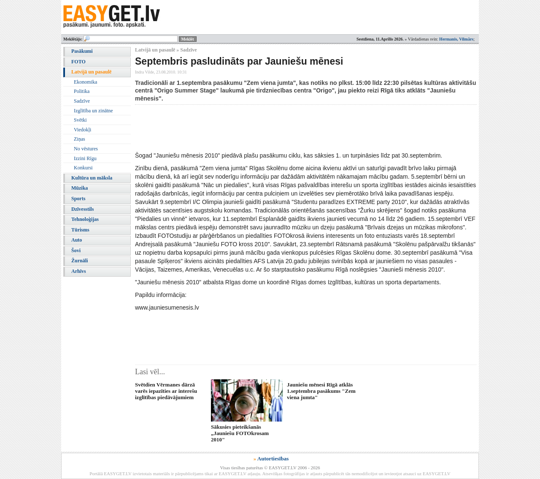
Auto (76, 240)
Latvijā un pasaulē (91, 72)
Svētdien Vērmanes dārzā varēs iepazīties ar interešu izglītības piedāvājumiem (166, 391)
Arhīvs (78, 271)
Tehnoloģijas (85, 219)
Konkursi (83, 168)
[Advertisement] (288, 128)
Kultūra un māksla (91, 178)
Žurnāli (79, 261)
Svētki (80, 120)
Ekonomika (85, 82)
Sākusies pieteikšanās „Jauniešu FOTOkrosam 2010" (240, 433)
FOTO (78, 62)
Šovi (76, 250)
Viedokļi (82, 130)
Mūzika (79, 188)
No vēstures (86, 149)
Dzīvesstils (82, 209)
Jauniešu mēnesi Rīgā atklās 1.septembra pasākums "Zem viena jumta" (321, 391)
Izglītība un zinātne (93, 111)
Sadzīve (82, 101)
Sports (78, 198)
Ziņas (79, 139)
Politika (81, 91)
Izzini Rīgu (85, 158)
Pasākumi (82, 51)
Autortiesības (273, 458)
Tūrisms (80, 230)
